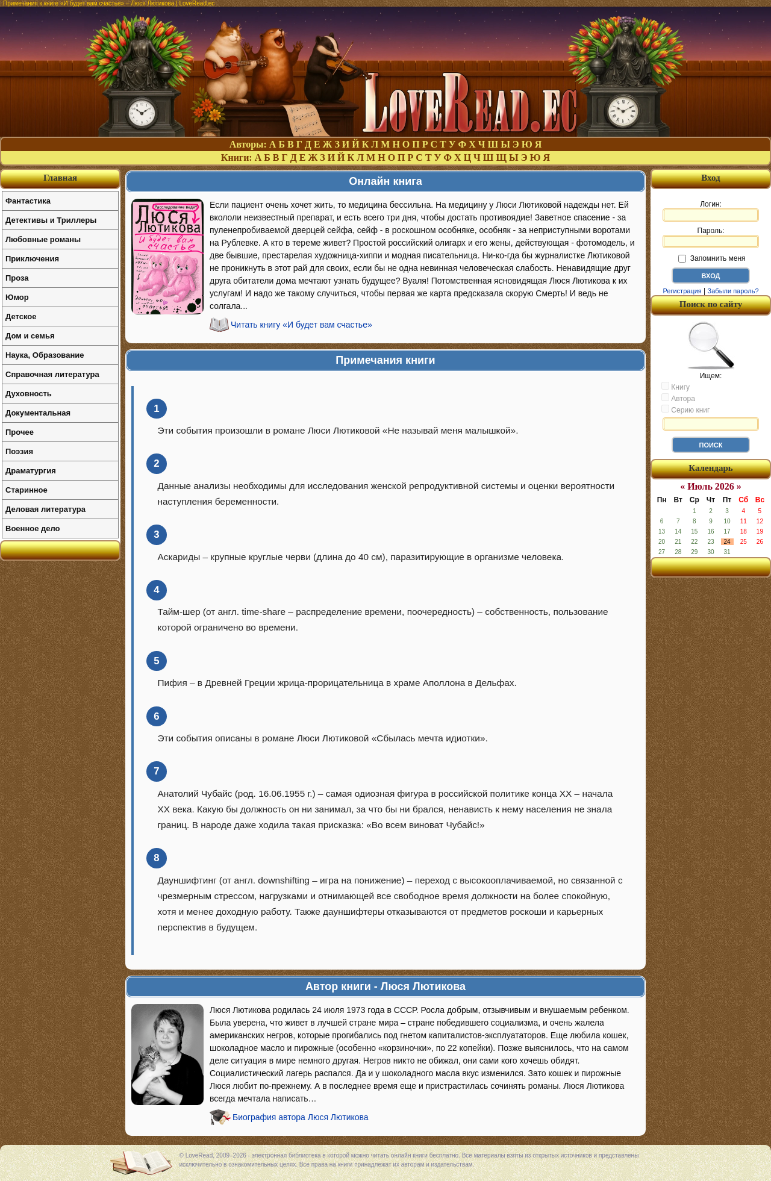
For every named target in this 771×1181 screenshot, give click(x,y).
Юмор (17, 297)
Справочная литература (52, 374)
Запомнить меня (711, 258)
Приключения (32, 258)
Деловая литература (45, 509)
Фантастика (28, 200)
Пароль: (711, 237)
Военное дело (32, 528)
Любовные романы (43, 239)
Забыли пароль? (733, 290)
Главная (60, 177)
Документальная (37, 412)
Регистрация (682, 290)
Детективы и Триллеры (50, 220)
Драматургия (30, 470)
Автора (678, 398)
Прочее (19, 432)
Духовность (28, 393)
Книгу (675, 386)
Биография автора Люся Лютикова (301, 1117)
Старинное (26, 489)
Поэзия (19, 451)
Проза (17, 277)
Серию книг (685, 409)
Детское (20, 316)
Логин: (711, 211)
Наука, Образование (44, 355)
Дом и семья (30, 335)
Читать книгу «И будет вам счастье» (301, 324)
